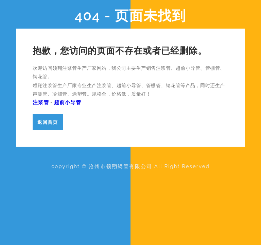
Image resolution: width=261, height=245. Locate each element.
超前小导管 (67, 102)
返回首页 (47, 122)
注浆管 (41, 102)
